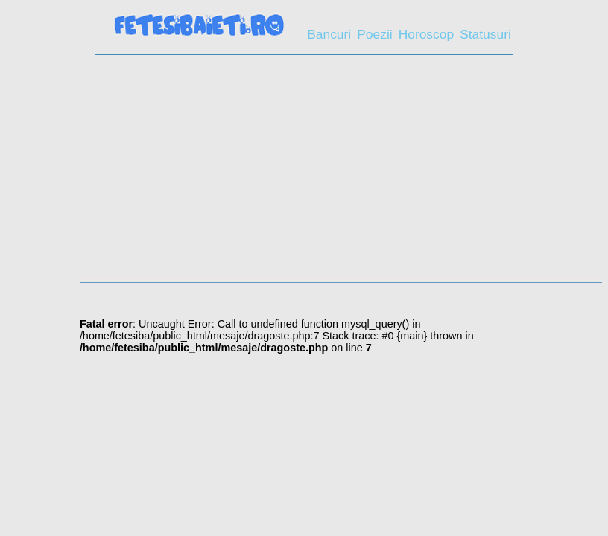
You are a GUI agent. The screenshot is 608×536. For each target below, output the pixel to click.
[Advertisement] (304, 173)
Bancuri (329, 34)
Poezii (374, 34)
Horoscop (427, 34)
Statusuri (485, 34)
